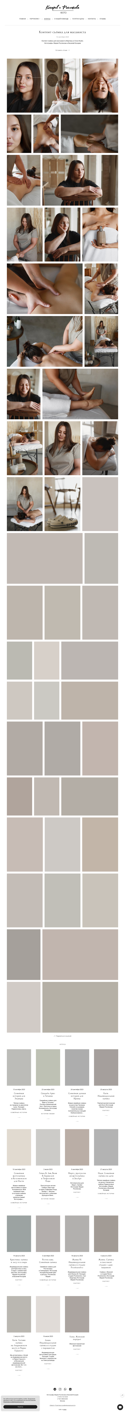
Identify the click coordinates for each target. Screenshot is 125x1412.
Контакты (92, 19)
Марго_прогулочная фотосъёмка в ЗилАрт (77, 1177)
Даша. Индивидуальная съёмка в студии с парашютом (48, 1345)
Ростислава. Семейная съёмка (48, 1262)
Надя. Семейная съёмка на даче (106, 1176)
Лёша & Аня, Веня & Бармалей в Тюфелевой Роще (48, 1178)
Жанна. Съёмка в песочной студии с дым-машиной (106, 1265)
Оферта (52, 1407)
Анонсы (47, 19)
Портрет (106, 1112)
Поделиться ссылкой (63, 1038)
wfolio (64, 1411)
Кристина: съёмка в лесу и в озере (19, 1262)
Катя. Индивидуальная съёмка (106, 1097)
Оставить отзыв (61, 50)
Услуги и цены (78, 19)
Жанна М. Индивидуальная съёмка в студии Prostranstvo (77, 1265)
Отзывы (103, 19)
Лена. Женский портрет (77, 1339)
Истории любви (48, 1115)
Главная (22, 19)
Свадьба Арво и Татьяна (48, 1096)
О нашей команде (61, 19)
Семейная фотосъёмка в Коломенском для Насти (19, 1178)
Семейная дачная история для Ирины (77, 1097)
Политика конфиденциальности (65, 1407)
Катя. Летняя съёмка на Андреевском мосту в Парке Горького (19, 1346)
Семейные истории (19, 1114)
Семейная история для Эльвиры (19, 1097)
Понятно (20, 1407)
